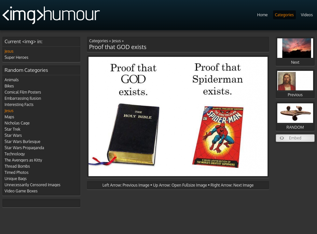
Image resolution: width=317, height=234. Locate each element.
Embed (295, 138)
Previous (295, 84)
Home (262, 14)
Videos (307, 14)
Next (295, 51)
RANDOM (295, 116)
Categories (284, 14)
